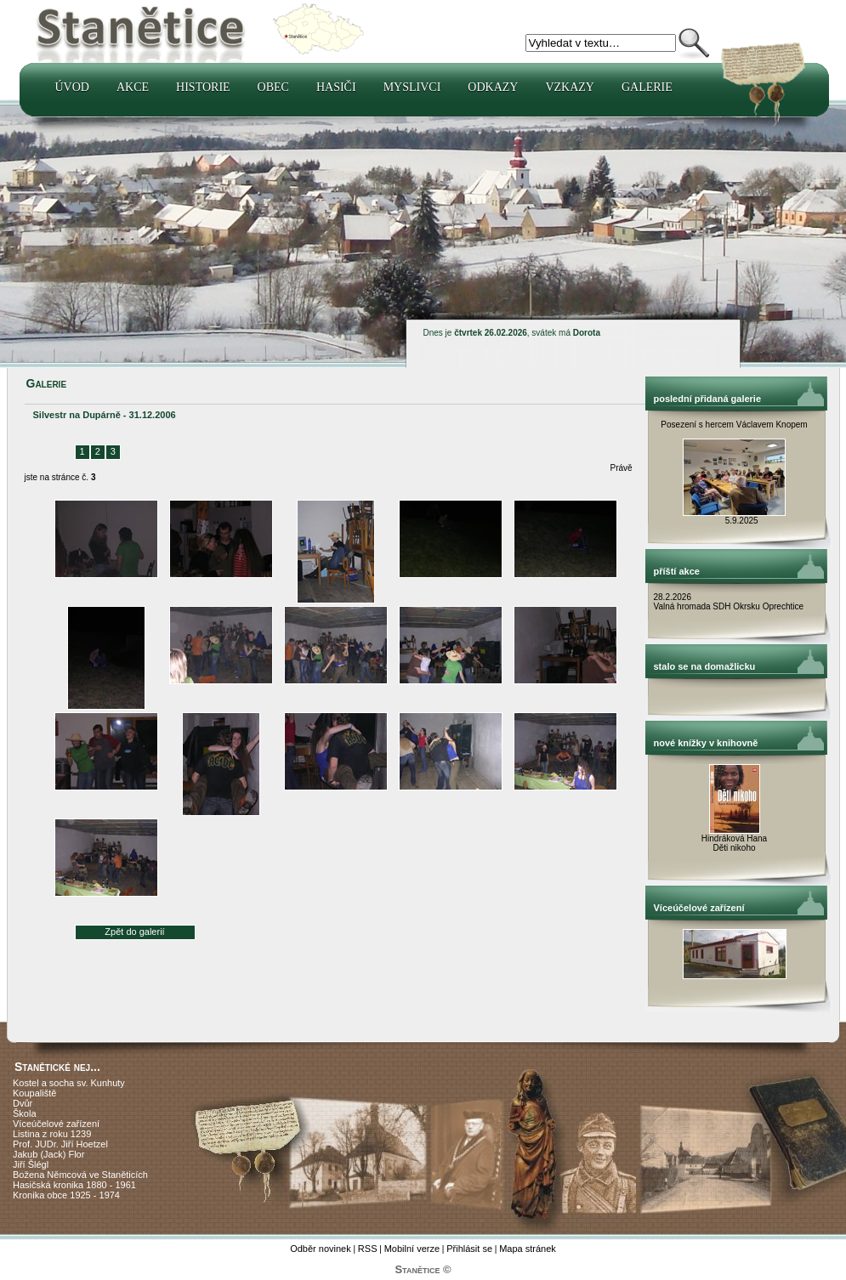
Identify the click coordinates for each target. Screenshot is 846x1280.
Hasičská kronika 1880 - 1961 (74, 1185)
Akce (132, 87)
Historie (203, 87)
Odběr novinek (320, 1248)
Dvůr (22, 1103)
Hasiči (336, 87)
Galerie (647, 87)
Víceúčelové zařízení (56, 1124)
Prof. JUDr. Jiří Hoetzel (60, 1144)
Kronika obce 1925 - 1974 (66, 1195)
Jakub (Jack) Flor (48, 1154)
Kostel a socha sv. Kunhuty (69, 1083)
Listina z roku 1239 (52, 1134)
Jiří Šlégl (30, 1164)
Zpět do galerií (134, 931)
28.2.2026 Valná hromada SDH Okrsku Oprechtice (729, 601)
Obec (273, 87)
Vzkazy (569, 87)
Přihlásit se (469, 1248)
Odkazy (493, 87)
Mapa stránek (527, 1248)
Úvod (72, 87)
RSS (368, 1248)
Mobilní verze (412, 1248)
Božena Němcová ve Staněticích (80, 1175)
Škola (25, 1113)
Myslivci (412, 87)
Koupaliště (34, 1093)
